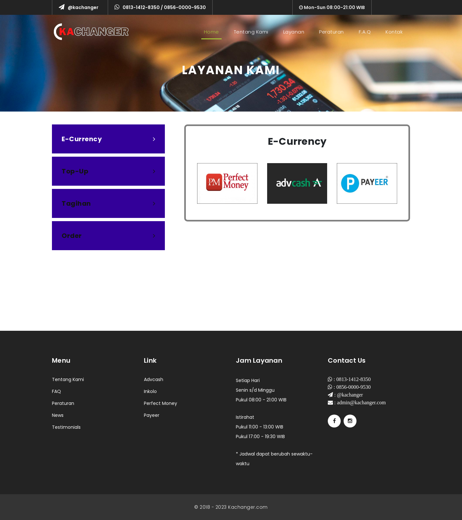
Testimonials (66, 427)
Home (213, 31)
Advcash (153, 379)
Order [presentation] (108, 235)
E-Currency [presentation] (108, 138)
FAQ (56, 391)
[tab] (108, 138)
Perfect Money (160, 403)
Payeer (151, 415)
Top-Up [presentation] (108, 171)
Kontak (394, 31)
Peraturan (331, 31)
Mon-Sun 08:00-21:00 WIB (332, 7)
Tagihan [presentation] (108, 203)
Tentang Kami (251, 31)
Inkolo (150, 391)
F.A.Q (365, 31)
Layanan (294, 31)
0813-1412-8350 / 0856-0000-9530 (160, 7)
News (58, 415)
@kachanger (78, 7)
